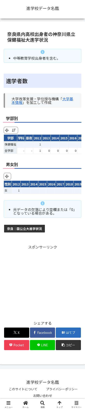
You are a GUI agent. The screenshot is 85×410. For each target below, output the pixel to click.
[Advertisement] (42, 281)
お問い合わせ (42, 395)
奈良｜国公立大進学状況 (24, 228)
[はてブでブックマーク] (68, 333)
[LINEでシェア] (42, 345)
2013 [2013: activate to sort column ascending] (46, 138)
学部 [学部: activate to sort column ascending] (10, 138)
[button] (68, 345)
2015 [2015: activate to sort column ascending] (64, 138)
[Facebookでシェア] (42, 333)
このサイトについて (23, 389)
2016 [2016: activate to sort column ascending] (72, 138)
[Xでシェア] (16, 333)
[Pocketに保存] (16, 345)
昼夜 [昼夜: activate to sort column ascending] (29, 138)
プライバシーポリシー (62, 389)
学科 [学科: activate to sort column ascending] (21, 138)
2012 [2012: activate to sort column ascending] (37, 138)
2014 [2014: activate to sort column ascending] (55, 138)
